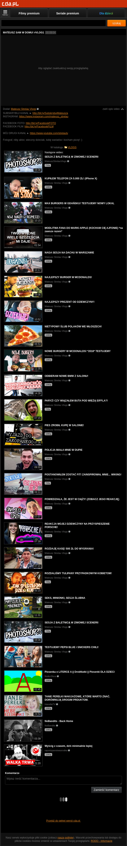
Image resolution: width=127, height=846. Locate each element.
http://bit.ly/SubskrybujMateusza (50, 113)
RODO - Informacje (101, 841)
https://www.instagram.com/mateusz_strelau (43, 116)
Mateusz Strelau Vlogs (23, 109)
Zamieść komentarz (106, 790)
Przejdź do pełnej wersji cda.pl (63, 820)
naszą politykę (66, 837)
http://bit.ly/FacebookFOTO (41, 123)
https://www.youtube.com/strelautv (49, 133)
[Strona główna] (10, 4)
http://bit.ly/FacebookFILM (39, 126)
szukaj (116, 23)
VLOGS (72, 147)
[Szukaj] (53, 23)
